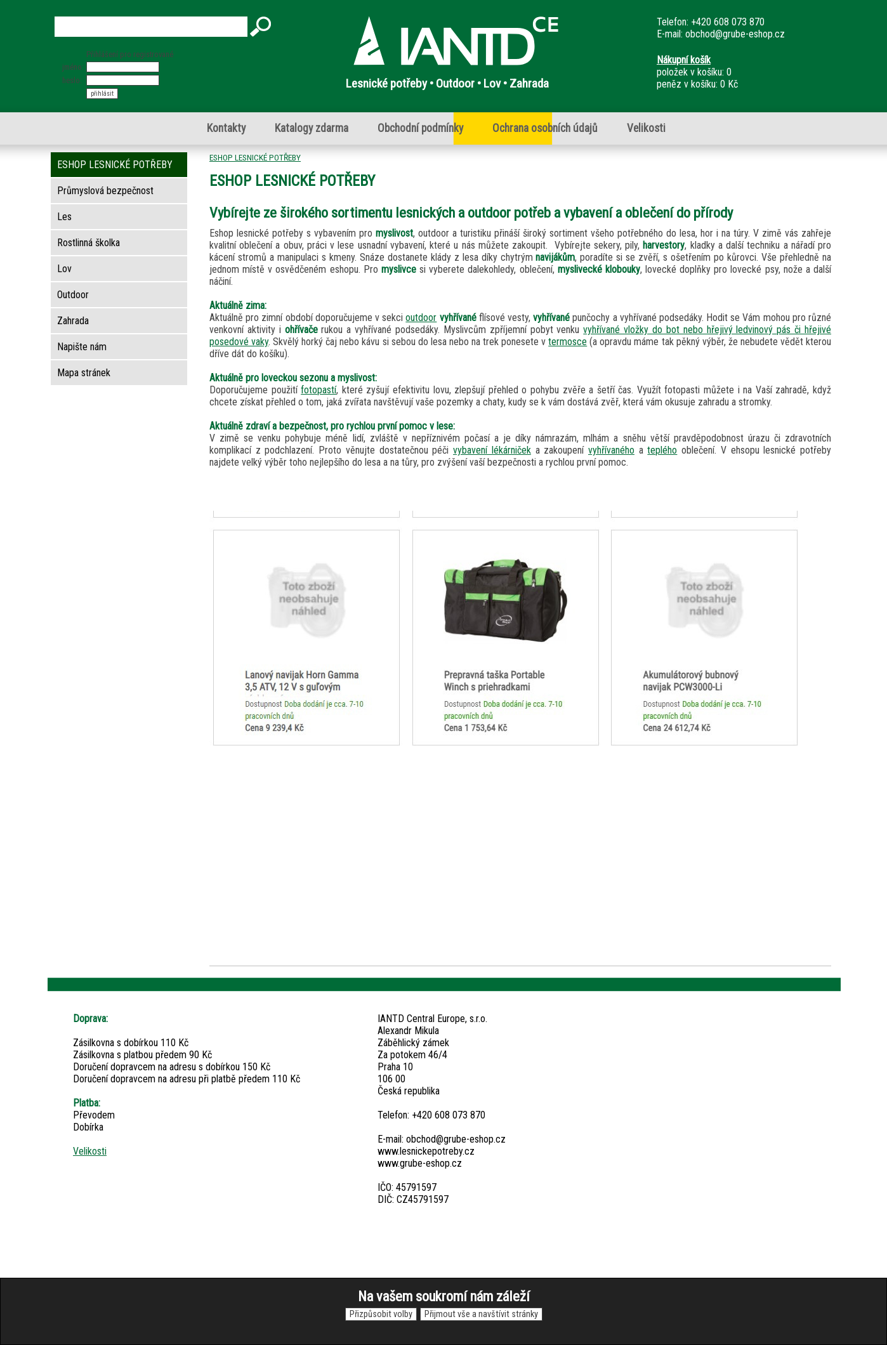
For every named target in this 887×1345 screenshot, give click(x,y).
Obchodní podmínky (420, 128)
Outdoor (73, 295)
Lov (64, 269)
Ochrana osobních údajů (545, 128)
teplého (662, 450)
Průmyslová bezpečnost (105, 191)
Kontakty (226, 128)
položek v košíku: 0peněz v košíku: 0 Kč (697, 72)
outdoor (421, 318)
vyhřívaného (611, 450)
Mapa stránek (83, 373)
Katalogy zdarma (311, 128)
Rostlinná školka (88, 243)
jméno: (73, 67)
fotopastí (318, 390)
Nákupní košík (684, 60)
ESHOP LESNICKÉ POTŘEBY (255, 157)
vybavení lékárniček (492, 450)
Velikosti (646, 128)
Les (64, 217)
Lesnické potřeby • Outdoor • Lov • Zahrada (447, 83)
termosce (567, 342)
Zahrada (73, 321)
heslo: (72, 80)
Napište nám (82, 347)
